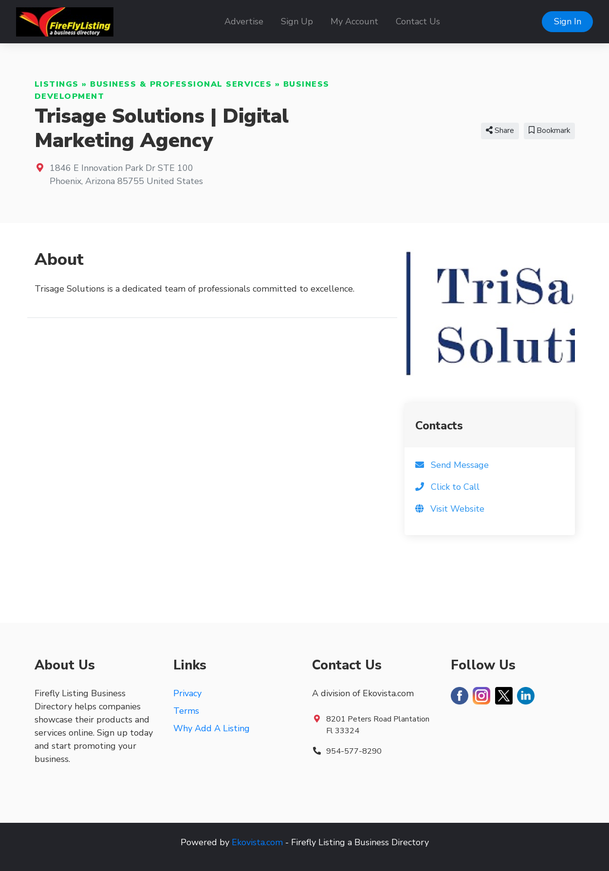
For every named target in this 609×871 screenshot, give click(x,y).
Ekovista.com (257, 842)
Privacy (187, 693)
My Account (354, 21)
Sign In (567, 21)
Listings (57, 84)
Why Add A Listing (211, 728)
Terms (186, 711)
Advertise (243, 21)
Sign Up (297, 21)
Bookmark (549, 130)
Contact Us (418, 21)
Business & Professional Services (181, 84)
